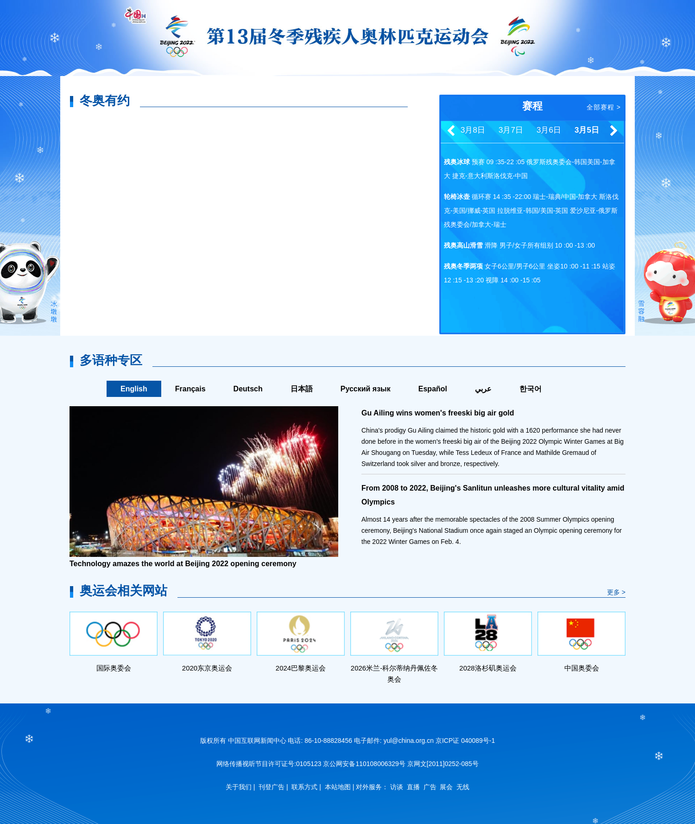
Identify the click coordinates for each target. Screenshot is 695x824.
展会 (446, 787)
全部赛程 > (604, 107)
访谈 (396, 787)
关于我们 (239, 787)
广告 (429, 787)
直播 (413, 787)
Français (190, 389)
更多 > (616, 592)
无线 (462, 787)
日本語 (302, 389)
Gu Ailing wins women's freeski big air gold (437, 413)
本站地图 (338, 787)
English (133, 389)
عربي (483, 389)
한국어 (530, 389)
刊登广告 (271, 787)
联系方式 (304, 787)
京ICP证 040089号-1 (465, 740)
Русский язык (366, 389)
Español (432, 389)
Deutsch (248, 389)
